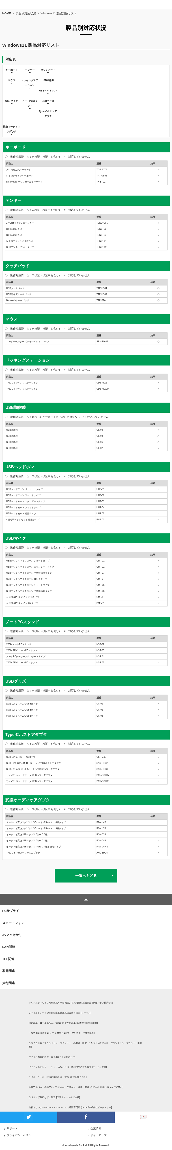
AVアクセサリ (12, 935)
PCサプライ (10, 911)
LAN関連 (8, 947)
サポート (12, 1128)
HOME (6, 13)
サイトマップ (98, 1135)
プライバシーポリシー (20, 1135)
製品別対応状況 (26, 13)
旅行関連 (8, 983)
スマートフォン (13, 923)
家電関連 (8, 971)
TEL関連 (8, 959)
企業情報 (95, 1128)
